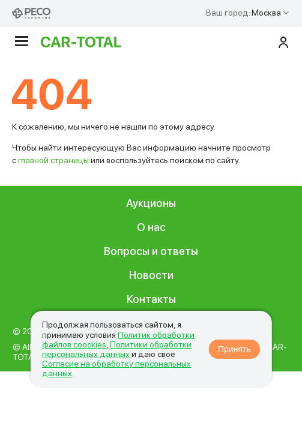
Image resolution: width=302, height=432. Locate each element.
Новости (151, 275)
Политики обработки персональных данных (117, 349)
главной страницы (53, 160)
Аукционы (151, 203)
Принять (234, 349)
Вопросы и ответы (151, 251)
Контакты (151, 299)
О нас (151, 227)
